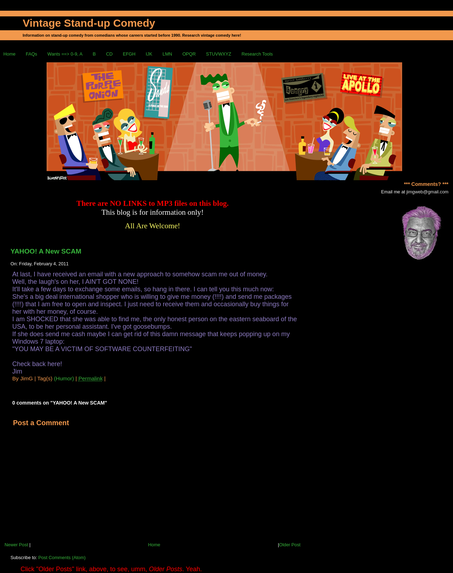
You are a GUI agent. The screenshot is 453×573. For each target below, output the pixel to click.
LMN (167, 54)
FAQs (31, 54)
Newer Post (16, 544)
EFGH (129, 54)
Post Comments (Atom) (62, 557)
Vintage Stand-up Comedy (89, 23)
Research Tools (257, 54)
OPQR (189, 54)
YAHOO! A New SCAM (45, 251)
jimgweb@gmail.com (427, 191)
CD (109, 54)
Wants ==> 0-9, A (64, 54)
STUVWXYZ (218, 54)
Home (10, 54)
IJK (149, 54)
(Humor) (64, 378)
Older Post (289, 544)
